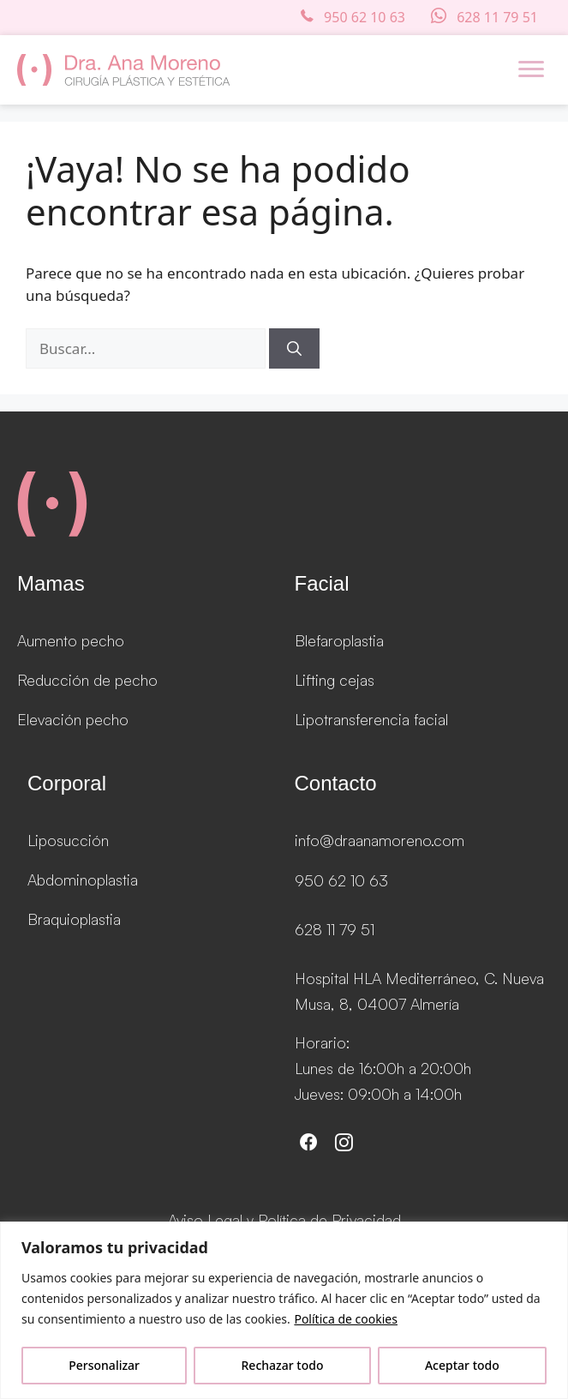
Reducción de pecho (87, 679)
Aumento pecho (70, 640)
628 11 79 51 (334, 929)
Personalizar (104, 1365)
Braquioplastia (74, 919)
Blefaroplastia (339, 640)
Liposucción (68, 840)
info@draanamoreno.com (379, 840)
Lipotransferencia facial (371, 719)
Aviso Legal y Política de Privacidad (284, 1219)
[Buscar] (294, 348)
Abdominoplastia (82, 879)
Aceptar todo (462, 1365)
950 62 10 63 (341, 880)
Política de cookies (346, 1319)
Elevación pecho (73, 719)
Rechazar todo (283, 1365)
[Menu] (531, 69)
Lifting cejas (334, 679)
